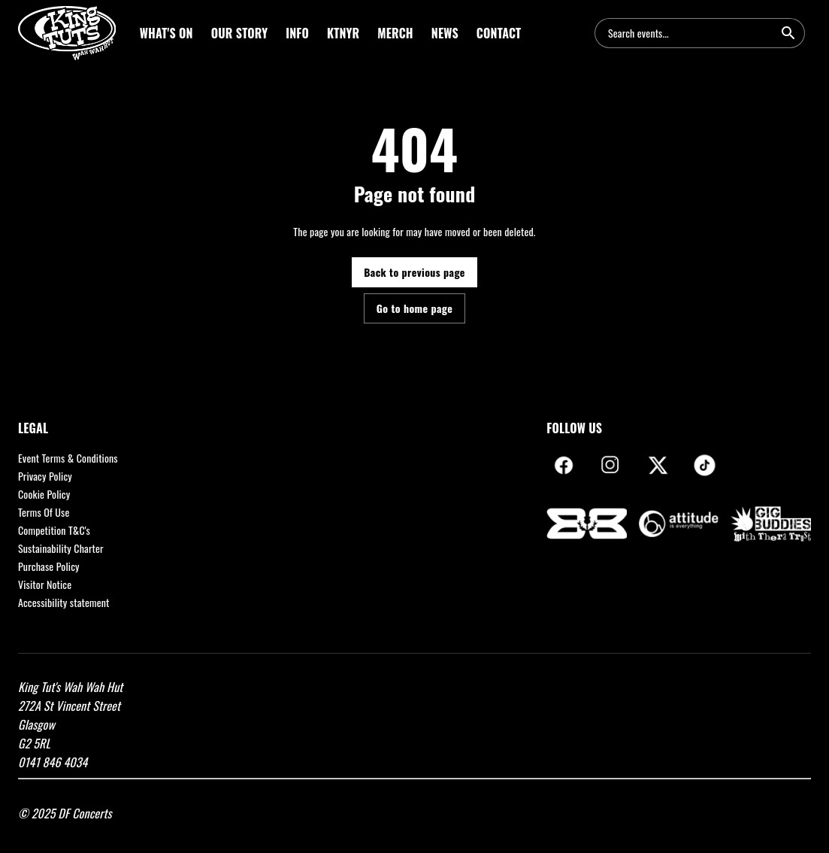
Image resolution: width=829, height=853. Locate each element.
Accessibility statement (64, 602)
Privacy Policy (45, 476)
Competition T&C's (54, 530)
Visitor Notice (44, 584)
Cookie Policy (44, 494)
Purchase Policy (49, 566)
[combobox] (690, 33)
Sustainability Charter (61, 548)
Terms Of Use (44, 512)
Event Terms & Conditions (68, 458)
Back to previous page (414, 272)
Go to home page (414, 308)
